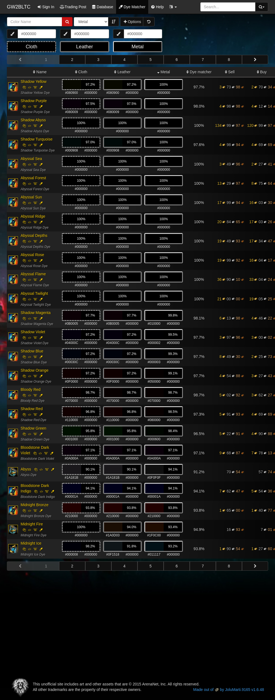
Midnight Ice (31, 543)
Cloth (81, 72)
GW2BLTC (19, 7)
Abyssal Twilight (34, 293)
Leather (122, 72)
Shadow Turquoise (37, 139)
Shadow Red (32, 409)
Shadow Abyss (33, 120)
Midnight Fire (32, 524)
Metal (163, 72)
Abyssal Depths (34, 235)
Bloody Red (30, 389)
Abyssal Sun (31, 197)
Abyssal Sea (31, 158)
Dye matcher (198, 72)
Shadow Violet (33, 332)
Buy (262, 72)
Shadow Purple (34, 101)
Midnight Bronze (34, 505)
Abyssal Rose (32, 255)
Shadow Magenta (36, 312)
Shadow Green (33, 428)
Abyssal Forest (33, 178)
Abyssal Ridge (33, 216)
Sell (230, 72)
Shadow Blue (32, 351)
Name (39, 72)
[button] (173, 7)
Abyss (26, 469)
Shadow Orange (34, 370)
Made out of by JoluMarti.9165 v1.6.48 (228, 689)
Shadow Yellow (33, 81)
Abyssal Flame (33, 274)
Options (132, 21)
